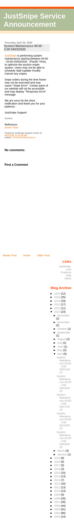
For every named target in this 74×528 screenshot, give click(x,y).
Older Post (43, 255)
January (62, 454)
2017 (57, 465)
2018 (57, 461)
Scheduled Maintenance (23, 137)
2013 (57, 480)
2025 (57, 293)
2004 (57, 513)
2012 (57, 483)
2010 (57, 490)
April (60, 353)
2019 (57, 457)
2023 (57, 300)
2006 (57, 505)
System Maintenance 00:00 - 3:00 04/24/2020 (64, 384)
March (61, 450)
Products (66, 272)
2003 (57, 516)
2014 (57, 476)
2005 (57, 509)
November (63, 322)
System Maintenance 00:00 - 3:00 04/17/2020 (64, 402)
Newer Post (9, 255)
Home (26, 255)
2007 (57, 501)
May (60, 350)
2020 (57, 311)
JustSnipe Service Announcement (35, 20)
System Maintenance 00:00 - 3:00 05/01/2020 (64, 365)
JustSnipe (10, 55)
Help (68, 275)
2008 (57, 498)
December (63, 315)
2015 (57, 472)
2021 (57, 308)
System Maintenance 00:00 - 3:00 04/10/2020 (64, 421)
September (63, 332)
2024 (57, 297)
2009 (57, 494)
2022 (57, 304)
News (68, 278)
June (60, 346)
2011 (57, 487)
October (62, 328)
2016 (57, 469)
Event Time (11, 127)
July (60, 342)
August (62, 339)
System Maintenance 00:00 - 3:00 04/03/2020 (23, 47)
